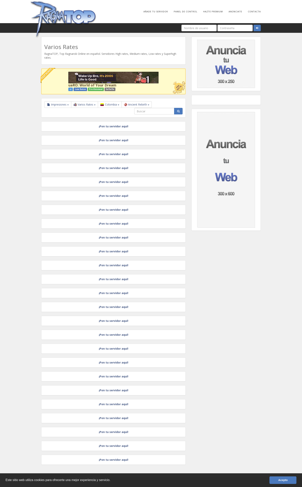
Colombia (109, 104)
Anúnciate (235, 11)
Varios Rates (85, 104)
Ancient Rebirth (136, 104)
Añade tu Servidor (155, 11)
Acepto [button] (283, 480)
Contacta (254, 11)
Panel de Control (185, 11)
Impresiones (58, 104)
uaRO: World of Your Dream (92, 85)
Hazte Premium (213, 11)
